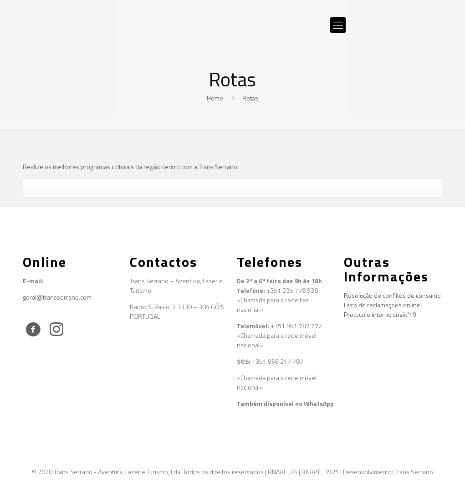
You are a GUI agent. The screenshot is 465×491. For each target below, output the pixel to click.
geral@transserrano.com (57, 297)
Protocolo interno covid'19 (380, 314)
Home (215, 98)
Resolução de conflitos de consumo (392, 295)
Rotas (250, 98)
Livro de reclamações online (382, 305)
